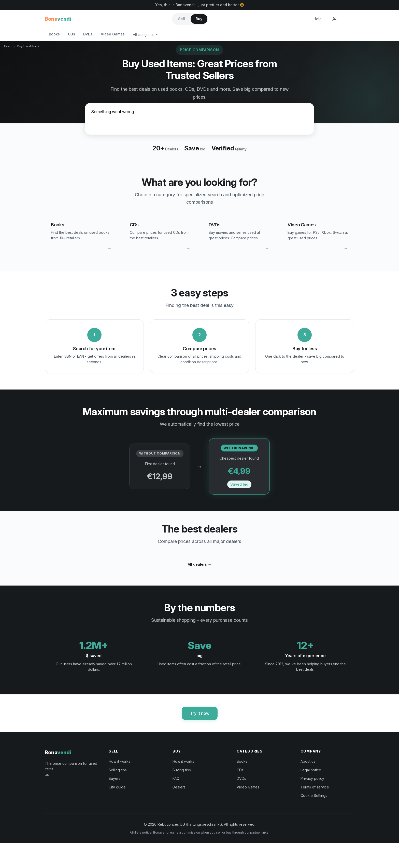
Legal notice (311, 770)
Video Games (113, 34)
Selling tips (118, 770)
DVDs (88, 34)
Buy (199, 19)
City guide (117, 787)
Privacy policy (312, 778)
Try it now (199, 713)
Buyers (114, 778)
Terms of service (315, 787)
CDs (71, 34)
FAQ (176, 778)
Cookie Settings (314, 795)
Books (54, 34)
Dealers (179, 787)
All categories (145, 35)
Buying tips (182, 770)
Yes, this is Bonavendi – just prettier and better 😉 (199, 5)
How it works (119, 761)
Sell (181, 19)
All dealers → (199, 564)
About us (308, 761)
